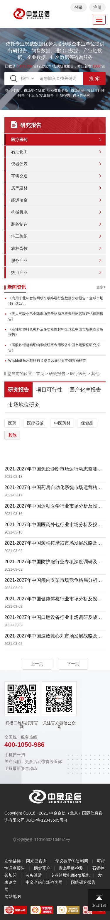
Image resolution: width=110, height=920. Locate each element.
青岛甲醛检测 (71, 868)
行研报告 (63, 95)
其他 (95, 373)
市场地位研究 (34, 90)
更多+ (101, 287)
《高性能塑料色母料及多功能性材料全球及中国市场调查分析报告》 (55, 332)
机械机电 (19, 212)
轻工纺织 (19, 236)
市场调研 (78, 90)
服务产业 (19, 260)
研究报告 (57, 373)
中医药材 (62, 423)
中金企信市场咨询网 (44, 882)
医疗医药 (19, 139)
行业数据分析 (57, 90)
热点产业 (19, 272)
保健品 (87, 423)
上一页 (37, 663)
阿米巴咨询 (36, 861)
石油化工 (19, 151)
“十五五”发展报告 (40, 95)
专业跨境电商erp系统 (69, 875)
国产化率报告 (85, 390)
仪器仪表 (19, 163)
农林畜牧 (19, 248)
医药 (12, 423)
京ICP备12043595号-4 (46, 820)
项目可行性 (49, 390)
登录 (79, 7)
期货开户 (42, 868)
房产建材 (19, 188)
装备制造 (19, 224)
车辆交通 (19, 176)
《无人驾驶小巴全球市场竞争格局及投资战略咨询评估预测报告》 (55, 316)
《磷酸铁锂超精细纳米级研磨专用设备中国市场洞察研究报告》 (54, 347)
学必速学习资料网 (71, 861)
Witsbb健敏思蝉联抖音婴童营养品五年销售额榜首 (47, 361)
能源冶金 (19, 200)
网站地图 (12, 896)
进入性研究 (81, 95)
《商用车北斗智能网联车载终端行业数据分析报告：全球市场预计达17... (55, 300)
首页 (40, 373)
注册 (97, 7)
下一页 (73, 663)
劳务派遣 (34, 875)
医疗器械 (35, 423)
